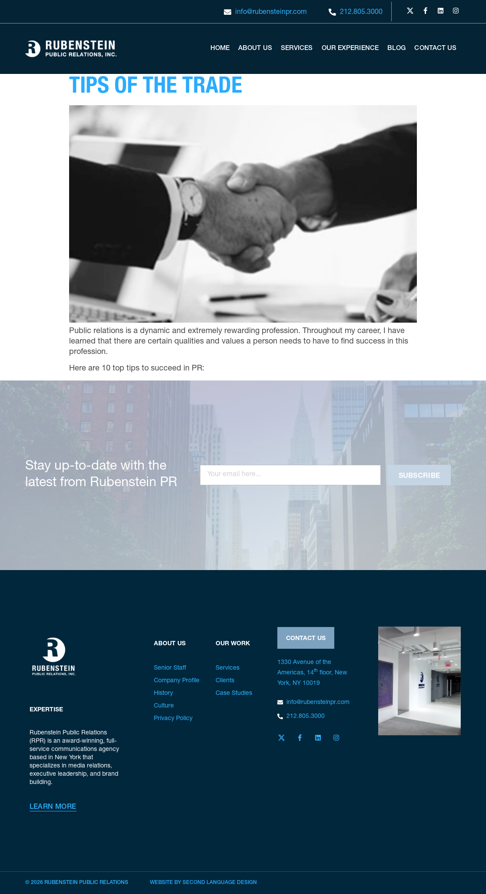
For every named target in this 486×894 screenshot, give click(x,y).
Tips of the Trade (155, 88)
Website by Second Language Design (203, 882)
